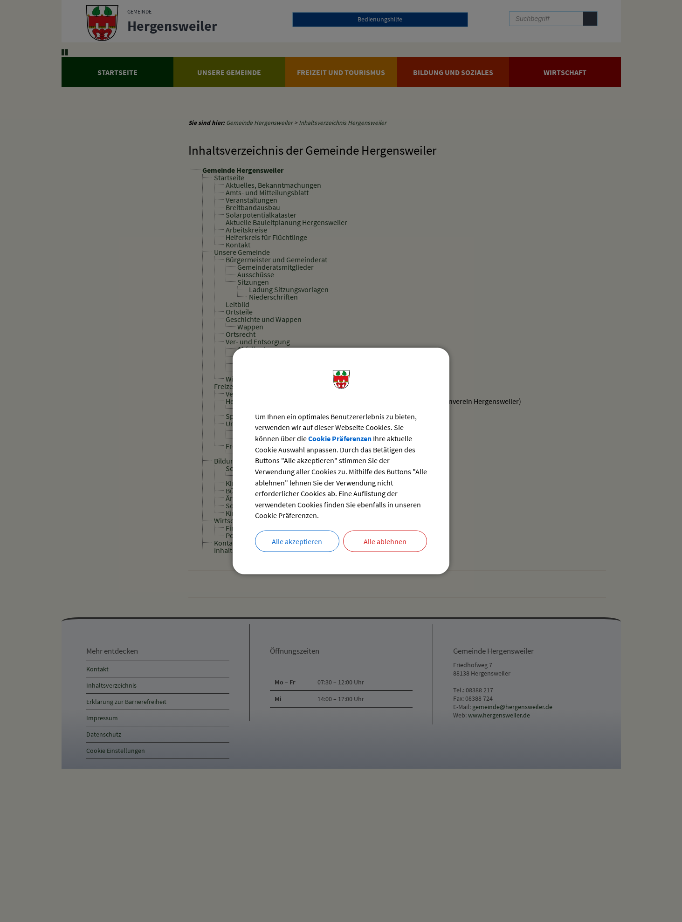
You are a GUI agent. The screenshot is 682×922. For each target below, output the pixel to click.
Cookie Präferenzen (340, 438)
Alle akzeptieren (297, 542)
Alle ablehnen (385, 542)
